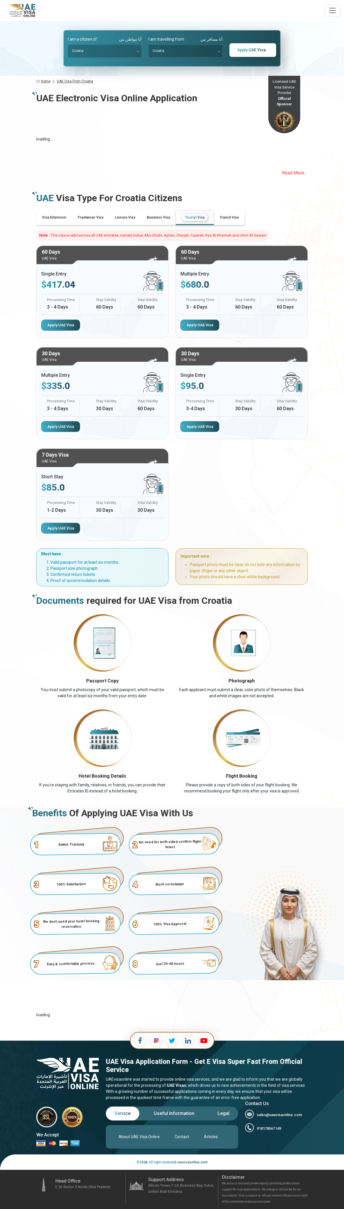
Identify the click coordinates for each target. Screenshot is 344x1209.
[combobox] (105, 51)
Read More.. (294, 173)
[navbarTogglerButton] (332, 10)
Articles (211, 1136)
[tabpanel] (172, 393)
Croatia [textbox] (78, 51)
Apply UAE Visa (60, 325)
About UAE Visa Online (139, 1136)
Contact (182, 1136)
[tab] (54, 217)
